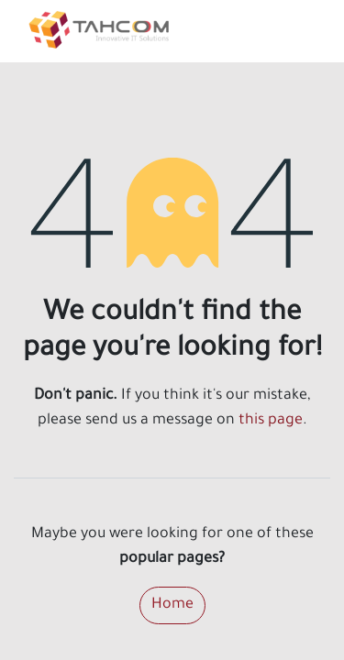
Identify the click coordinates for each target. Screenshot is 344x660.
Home (172, 605)
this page (271, 420)
